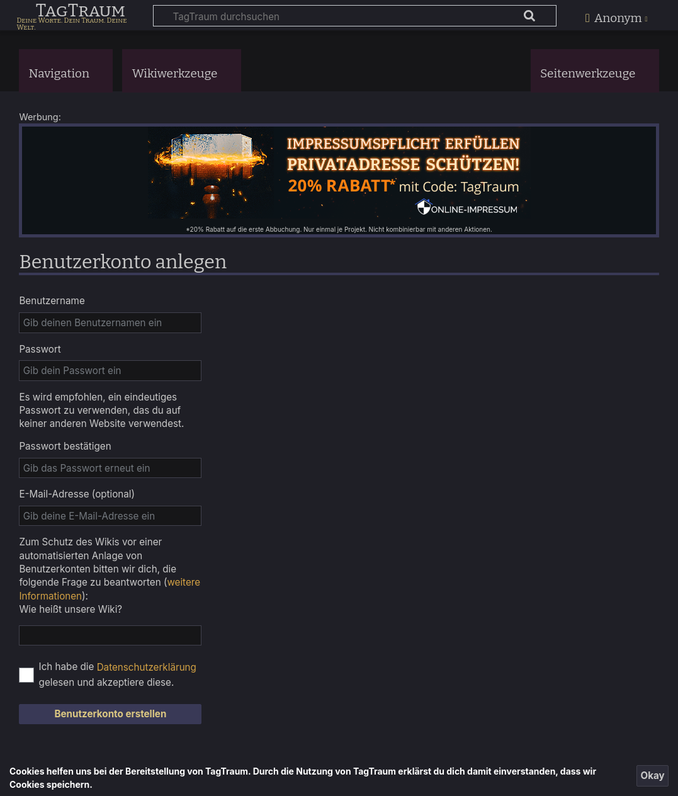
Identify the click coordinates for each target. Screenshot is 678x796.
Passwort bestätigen (65, 446)
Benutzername (51, 301)
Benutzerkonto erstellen (110, 714)
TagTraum (80, 11)
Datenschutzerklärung (146, 667)
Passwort (39, 349)
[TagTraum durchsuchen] (355, 16)
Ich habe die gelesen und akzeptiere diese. (117, 674)
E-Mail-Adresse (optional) (77, 494)
